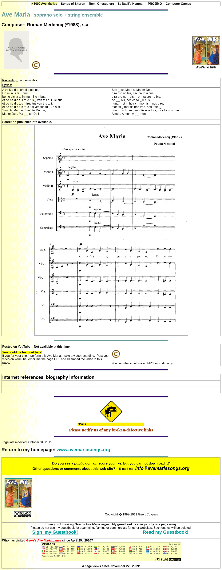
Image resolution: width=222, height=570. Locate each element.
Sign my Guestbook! (55, 532)
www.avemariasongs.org (83, 449)
